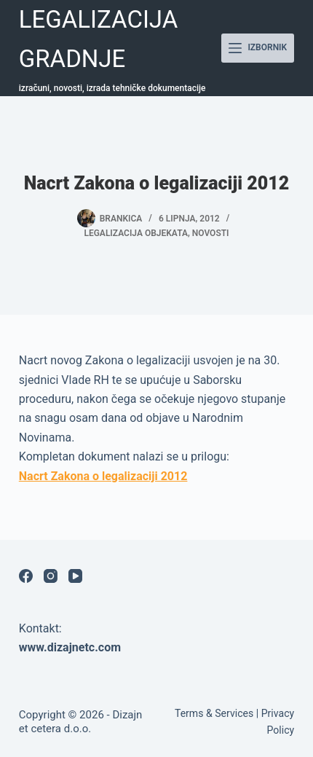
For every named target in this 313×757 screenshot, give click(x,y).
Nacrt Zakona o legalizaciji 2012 (103, 476)
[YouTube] (75, 576)
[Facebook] (26, 576)
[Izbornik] (257, 48)
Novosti (210, 233)
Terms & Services (214, 713)
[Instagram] (51, 576)
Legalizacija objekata (136, 233)
